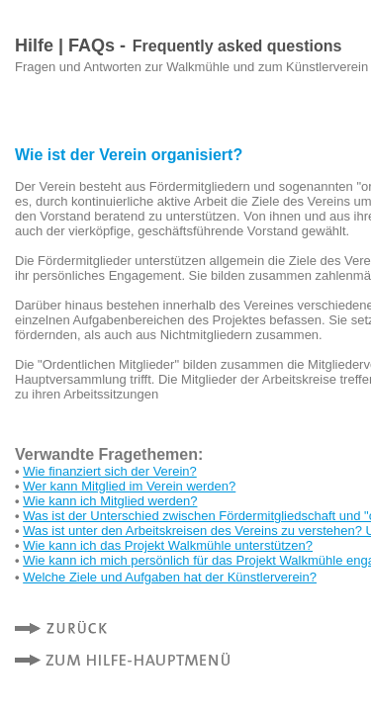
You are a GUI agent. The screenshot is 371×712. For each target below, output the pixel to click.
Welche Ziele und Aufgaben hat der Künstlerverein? (170, 577)
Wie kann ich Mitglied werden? (110, 500)
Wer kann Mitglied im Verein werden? (129, 486)
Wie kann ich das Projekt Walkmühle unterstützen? (168, 545)
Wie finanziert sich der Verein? (110, 471)
